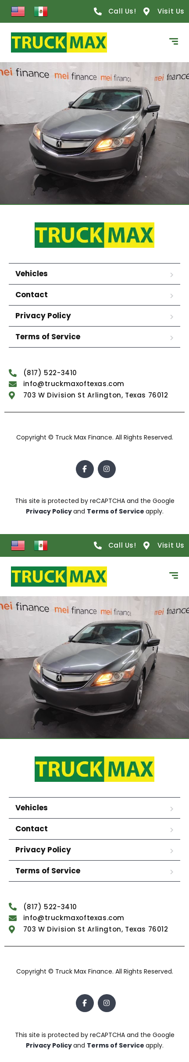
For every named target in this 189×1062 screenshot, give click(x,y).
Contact (31, 294)
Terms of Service (47, 336)
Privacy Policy (43, 315)
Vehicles (31, 273)
